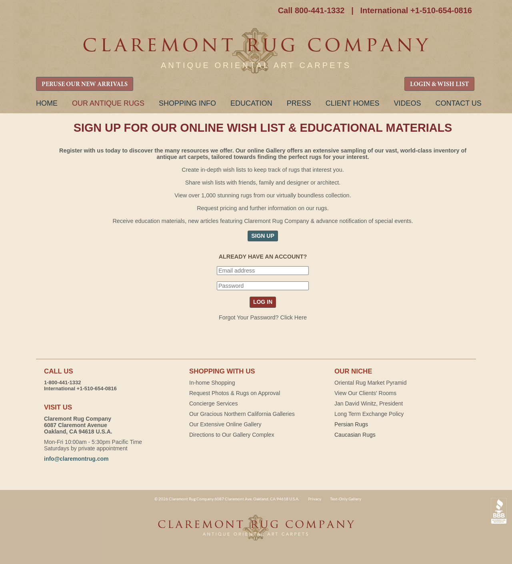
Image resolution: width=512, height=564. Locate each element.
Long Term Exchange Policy (369, 414)
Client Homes (353, 103)
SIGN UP (262, 236)
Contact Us (458, 103)
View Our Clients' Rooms (365, 393)
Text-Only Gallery (345, 498)
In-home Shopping (212, 382)
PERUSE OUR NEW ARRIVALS (85, 84)
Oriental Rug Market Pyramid (370, 382)
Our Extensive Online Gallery (225, 424)
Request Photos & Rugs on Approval (234, 393)
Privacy (314, 498)
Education (251, 103)
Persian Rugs (351, 424)
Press (299, 103)
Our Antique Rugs (108, 103)
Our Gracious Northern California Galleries (242, 414)
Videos (407, 103)
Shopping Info (187, 103)
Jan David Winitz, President (368, 403)
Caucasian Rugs (355, 435)
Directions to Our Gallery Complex (231, 435)
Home (47, 103)
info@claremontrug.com (76, 459)
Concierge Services (213, 403)
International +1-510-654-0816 (416, 10)
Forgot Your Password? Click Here (263, 317)
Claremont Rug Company (256, 51)
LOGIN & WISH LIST (439, 84)
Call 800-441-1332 (311, 10)
